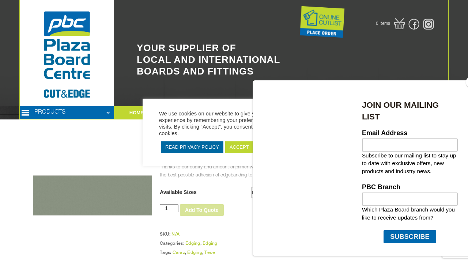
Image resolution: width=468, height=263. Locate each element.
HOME (136, 112)
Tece (209, 252)
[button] (390, 23)
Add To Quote (202, 210)
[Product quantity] (169, 208)
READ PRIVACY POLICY (192, 147)
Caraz (179, 252)
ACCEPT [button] (239, 147)
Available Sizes (178, 192)
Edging (192, 243)
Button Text (290, 7)
